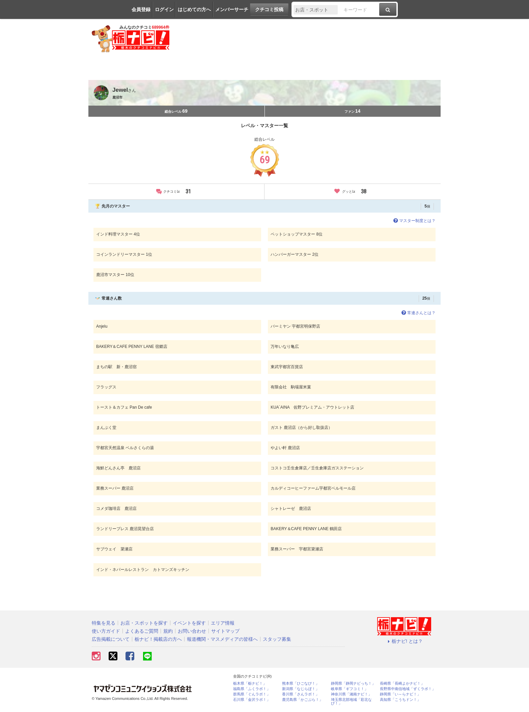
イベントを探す (189, 623)
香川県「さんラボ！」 (300, 694)
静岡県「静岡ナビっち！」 (353, 683)
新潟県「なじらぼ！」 (300, 689)
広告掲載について (111, 639)
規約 (168, 631)
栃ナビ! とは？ (404, 641)
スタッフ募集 (277, 639)
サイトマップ (225, 631)
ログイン (164, 9)
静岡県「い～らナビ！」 (400, 694)
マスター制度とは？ (414, 220)
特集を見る (103, 623)
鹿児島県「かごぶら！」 (302, 700)
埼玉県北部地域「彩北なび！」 (351, 701)
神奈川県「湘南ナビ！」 (351, 694)
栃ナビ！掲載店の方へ (158, 639)
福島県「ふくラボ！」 (251, 689)
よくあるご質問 (141, 631)
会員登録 (141, 9)
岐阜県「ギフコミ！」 (349, 689)
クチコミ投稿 (269, 9)
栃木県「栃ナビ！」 (250, 683)
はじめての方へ (194, 9)
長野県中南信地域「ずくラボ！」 (408, 689)
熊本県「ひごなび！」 (300, 683)
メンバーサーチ (231, 9)
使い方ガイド (106, 631)
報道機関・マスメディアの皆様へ (222, 639)
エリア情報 (222, 623)
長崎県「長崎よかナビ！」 (402, 683)
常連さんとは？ (418, 312)
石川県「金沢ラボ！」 (251, 700)
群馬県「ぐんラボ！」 (251, 694)
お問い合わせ (192, 631)
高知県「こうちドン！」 (400, 700)
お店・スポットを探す (144, 623)
